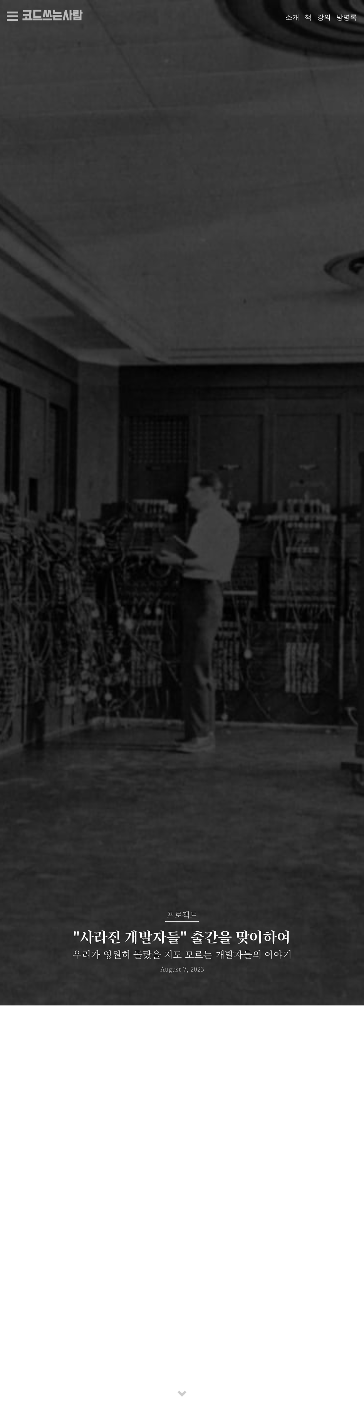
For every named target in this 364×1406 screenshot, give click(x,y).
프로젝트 (182, 1295)
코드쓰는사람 (52, 16)
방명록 (346, 17)
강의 (324, 17)
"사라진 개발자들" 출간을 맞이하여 (182, 1317)
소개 (292, 17)
